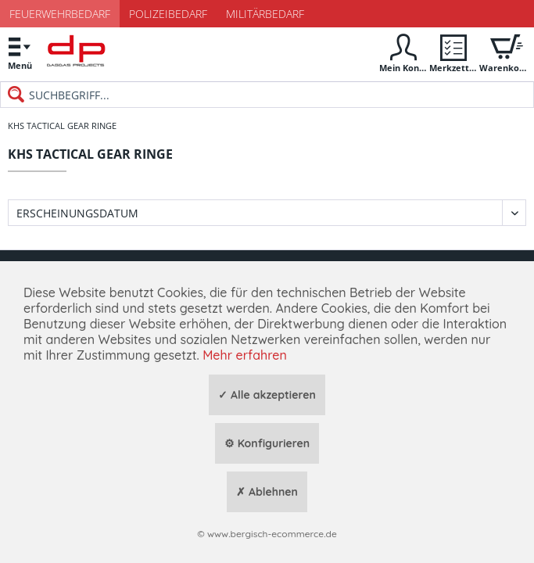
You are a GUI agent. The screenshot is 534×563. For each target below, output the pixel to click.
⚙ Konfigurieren (267, 443)
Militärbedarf (265, 13)
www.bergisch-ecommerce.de (272, 534)
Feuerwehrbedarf (59, 13)
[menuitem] (19, 52)
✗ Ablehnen (267, 492)
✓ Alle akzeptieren (267, 395)
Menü (19, 51)
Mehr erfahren (244, 355)
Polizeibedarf (168, 13)
